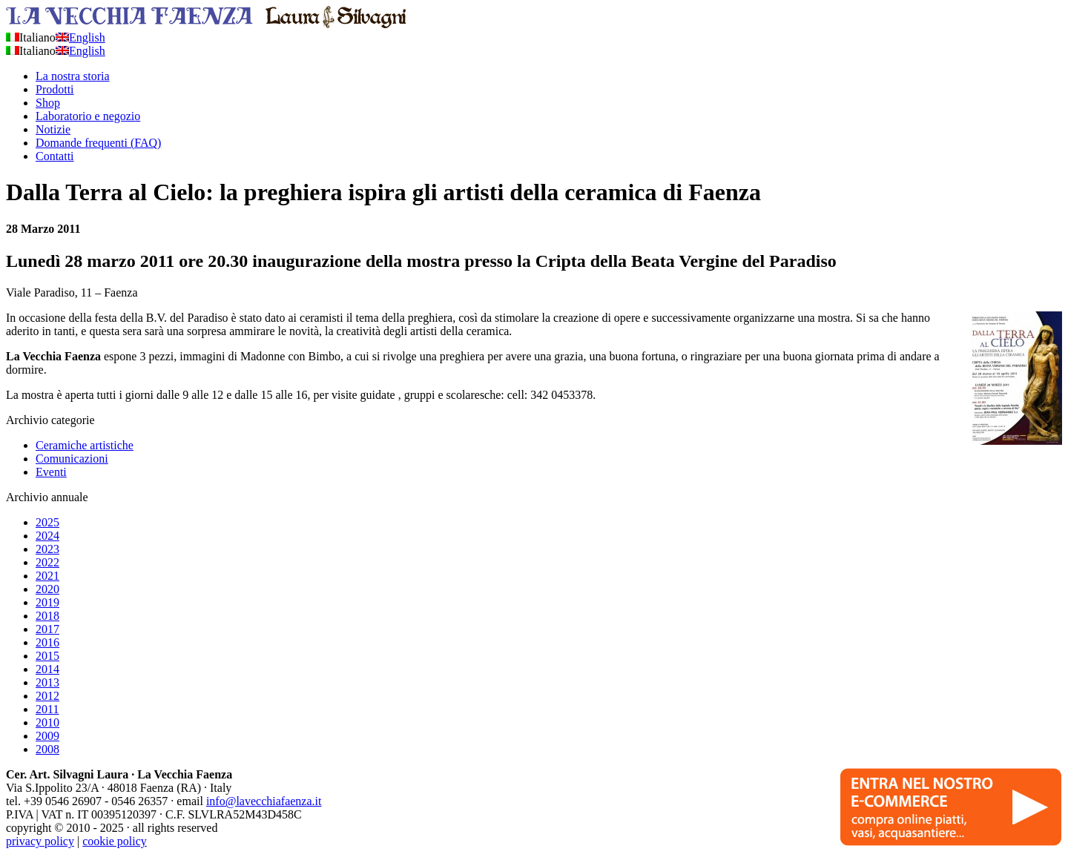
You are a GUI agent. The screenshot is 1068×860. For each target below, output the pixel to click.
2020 (47, 589)
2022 (47, 562)
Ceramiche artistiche (85, 445)
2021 (47, 575)
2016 (47, 642)
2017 (47, 629)
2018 (47, 615)
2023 (47, 549)
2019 (47, 602)
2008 (47, 749)
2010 (47, 722)
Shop (48, 102)
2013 (47, 682)
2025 (47, 522)
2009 (47, 736)
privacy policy (40, 841)
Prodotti (55, 89)
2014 (47, 669)
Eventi (51, 472)
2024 (47, 535)
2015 (47, 655)
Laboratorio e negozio (88, 116)
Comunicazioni (72, 458)
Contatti (55, 156)
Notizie (53, 129)
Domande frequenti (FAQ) (98, 142)
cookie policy (114, 841)
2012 (47, 695)
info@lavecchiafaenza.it (264, 801)
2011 (47, 709)
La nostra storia (73, 76)
